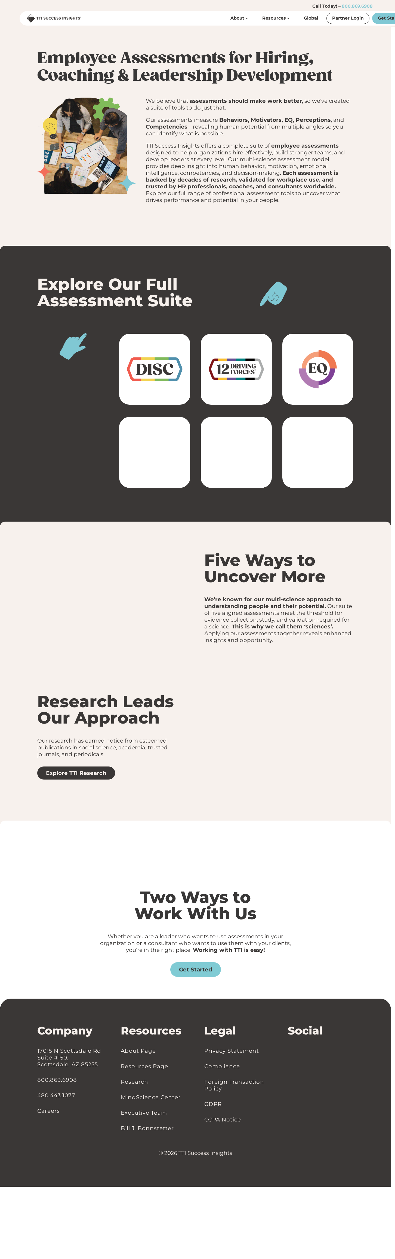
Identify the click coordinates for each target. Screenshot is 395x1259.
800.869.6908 (357, 6)
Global (311, 18)
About (237, 18)
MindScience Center (151, 1097)
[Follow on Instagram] (301, 1051)
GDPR (213, 1104)
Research (134, 1081)
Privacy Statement (231, 1050)
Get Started (195, 969)
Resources (274, 18)
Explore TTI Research (76, 773)
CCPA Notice (222, 1119)
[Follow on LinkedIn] (290, 1051)
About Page (138, 1050)
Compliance (222, 1066)
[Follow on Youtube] (307, 1051)
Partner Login (348, 18)
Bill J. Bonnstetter (147, 1128)
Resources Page (144, 1066)
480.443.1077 (56, 1095)
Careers (48, 1110)
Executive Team (144, 1112)
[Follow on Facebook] (296, 1051)
